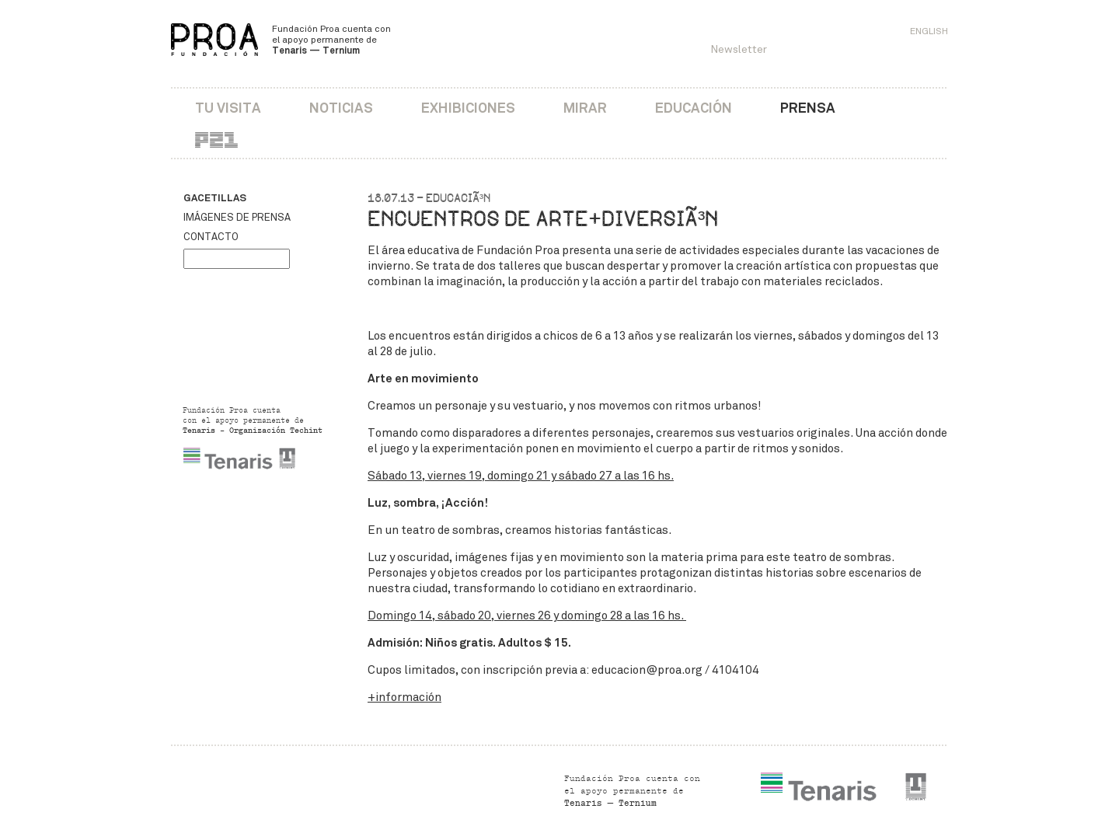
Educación (693, 108)
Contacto (211, 237)
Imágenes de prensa (237, 217)
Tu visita (228, 108)
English (929, 31)
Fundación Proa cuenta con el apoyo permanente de (331, 39)
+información (404, 697)
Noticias (341, 108)
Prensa (807, 108)
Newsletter (738, 49)
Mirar (585, 108)
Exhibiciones (468, 108)
